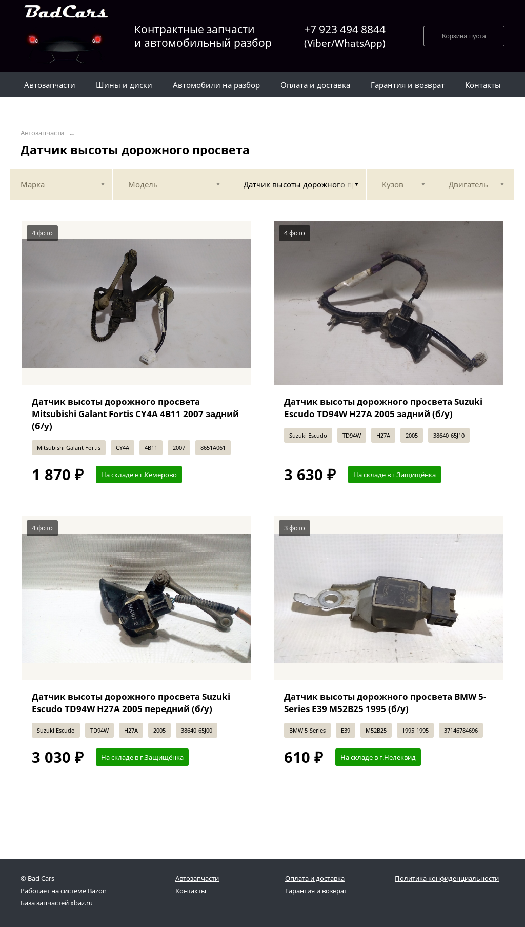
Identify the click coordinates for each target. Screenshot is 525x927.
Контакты (190, 890)
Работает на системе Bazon (64, 890)
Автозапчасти (42, 133)
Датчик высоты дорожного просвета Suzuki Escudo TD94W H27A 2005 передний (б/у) (131, 703)
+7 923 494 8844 (345, 36)
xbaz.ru (81, 903)
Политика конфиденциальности (447, 878)
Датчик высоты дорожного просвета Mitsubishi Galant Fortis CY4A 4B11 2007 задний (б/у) (135, 414)
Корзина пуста (464, 36)
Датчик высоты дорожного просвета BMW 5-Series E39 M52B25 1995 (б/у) (385, 703)
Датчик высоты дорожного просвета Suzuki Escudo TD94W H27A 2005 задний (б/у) (383, 408)
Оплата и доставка (315, 878)
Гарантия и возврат (316, 890)
